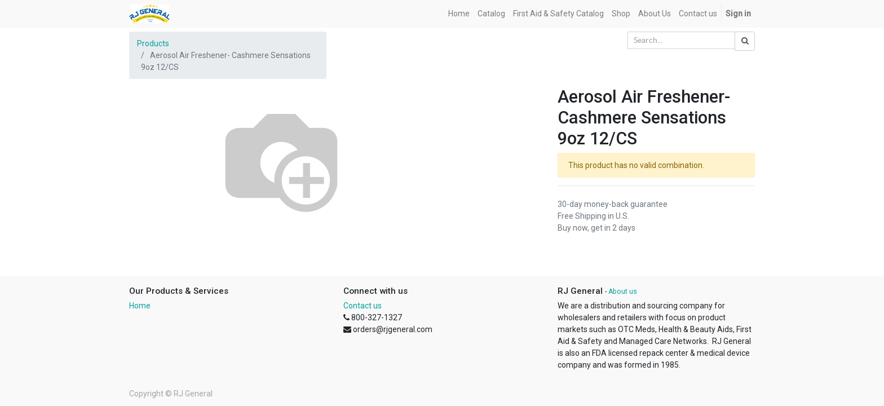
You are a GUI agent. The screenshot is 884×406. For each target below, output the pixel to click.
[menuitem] (459, 14)
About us (622, 291)
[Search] (745, 41)
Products (153, 43)
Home (140, 305)
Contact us (362, 305)
